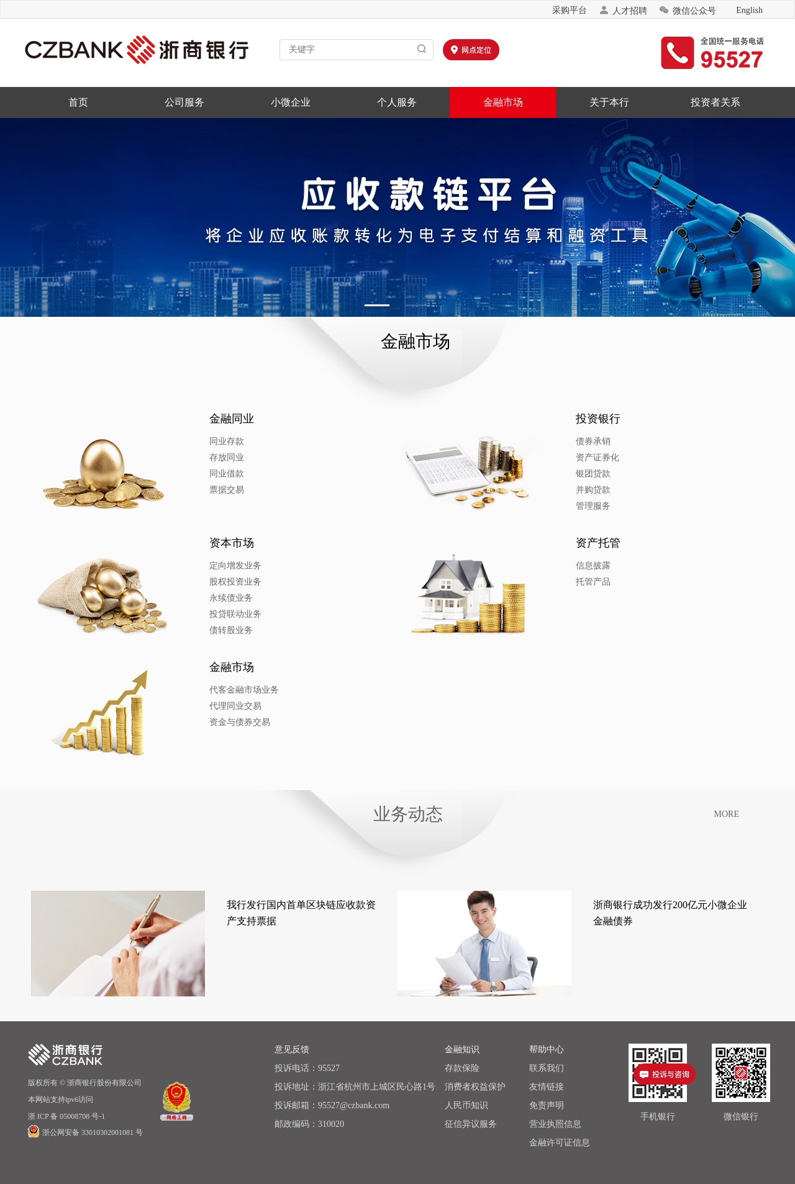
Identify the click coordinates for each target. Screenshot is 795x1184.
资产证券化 (605, 457)
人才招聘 (623, 10)
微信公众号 (687, 10)
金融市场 (503, 102)
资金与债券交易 (247, 722)
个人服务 (397, 102)
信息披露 (601, 565)
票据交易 (234, 489)
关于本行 (609, 102)
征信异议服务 (471, 1124)
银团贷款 (601, 473)
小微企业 (291, 102)
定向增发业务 (243, 565)
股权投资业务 (243, 581)
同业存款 (234, 441)
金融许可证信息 (559, 1142)
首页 (78, 102)
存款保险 (462, 1068)
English (749, 10)
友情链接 (546, 1086)
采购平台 (569, 10)
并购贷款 (601, 489)
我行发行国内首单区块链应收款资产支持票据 (301, 912)
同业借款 (234, 473)
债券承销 (601, 441)
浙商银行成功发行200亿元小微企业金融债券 (670, 912)
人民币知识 (466, 1105)
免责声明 (546, 1105)
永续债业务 (239, 598)
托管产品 (601, 581)
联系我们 (546, 1068)
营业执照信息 (555, 1124)
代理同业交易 (243, 706)
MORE (726, 814)
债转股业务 (239, 630)
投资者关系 (715, 102)
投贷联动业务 (243, 614)
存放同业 (234, 457)
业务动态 (408, 814)
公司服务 (184, 102)
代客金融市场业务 (252, 689)
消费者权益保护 (475, 1086)
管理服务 (601, 506)
